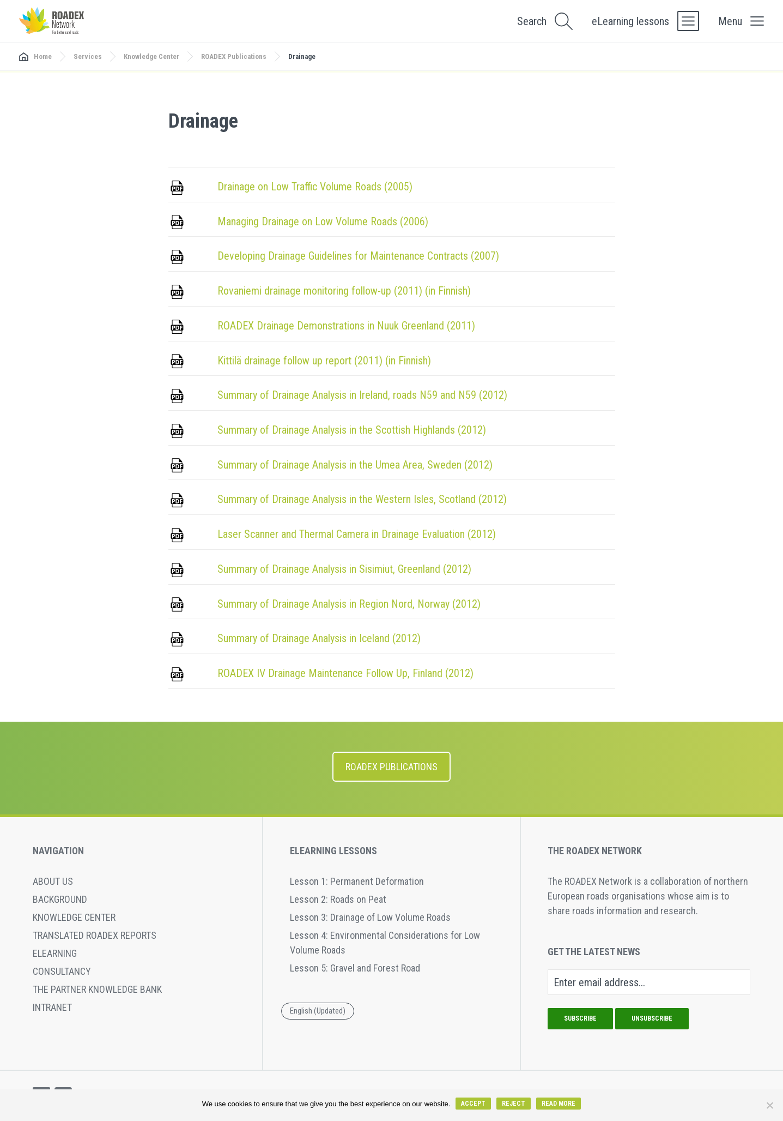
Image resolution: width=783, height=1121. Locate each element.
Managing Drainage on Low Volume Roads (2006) (322, 221)
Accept (473, 1103)
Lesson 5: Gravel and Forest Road (355, 968)
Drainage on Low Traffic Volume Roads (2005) (314, 186)
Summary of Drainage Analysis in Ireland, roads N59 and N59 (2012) (362, 394)
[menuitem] (317, 1011)
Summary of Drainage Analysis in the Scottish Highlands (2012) (351, 429)
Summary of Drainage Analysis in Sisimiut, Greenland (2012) (344, 569)
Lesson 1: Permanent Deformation (357, 881)
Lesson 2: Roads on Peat (338, 899)
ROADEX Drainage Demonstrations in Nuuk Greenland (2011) (346, 325)
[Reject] (769, 1105)
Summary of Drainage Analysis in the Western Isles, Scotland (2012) (362, 499)
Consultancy (62, 971)
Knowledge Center (151, 56)
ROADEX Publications (233, 56)
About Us (53, 881)
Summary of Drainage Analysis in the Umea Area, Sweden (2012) (355, 464)
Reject (513, 1103)
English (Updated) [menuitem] (317, 1010)
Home (43, 56)
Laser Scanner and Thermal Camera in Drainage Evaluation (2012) (356, 534)
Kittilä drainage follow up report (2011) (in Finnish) (324, 360)
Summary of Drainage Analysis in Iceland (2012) (319, 638)
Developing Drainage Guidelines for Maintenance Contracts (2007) (358, 255)
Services (88, 56)
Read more (558, 1103)
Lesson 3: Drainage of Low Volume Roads (370, 917)
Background (60, 899)
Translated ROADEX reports (94, 935)
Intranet (52, 1007)
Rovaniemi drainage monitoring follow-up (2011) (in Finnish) (344, 290)
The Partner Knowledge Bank (97, 989)
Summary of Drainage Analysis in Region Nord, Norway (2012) (349, 603)
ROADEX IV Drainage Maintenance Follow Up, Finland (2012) (345, 673)
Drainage (301, 56)
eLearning (55, 953)
